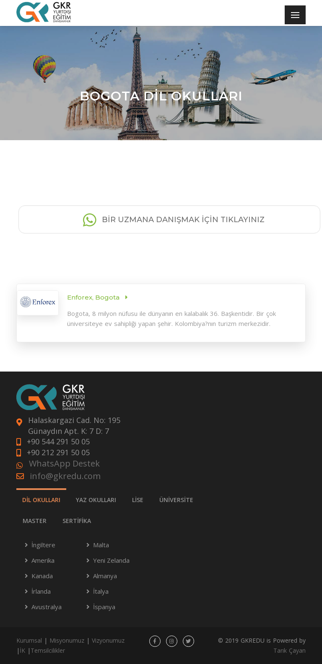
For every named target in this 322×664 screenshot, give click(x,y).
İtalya (101, 591)
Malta (101, 545)
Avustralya (46, 606)
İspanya (104, 606)
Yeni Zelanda (111, 560)
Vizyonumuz (108, 640)
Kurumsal (29, 640)
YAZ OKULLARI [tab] (96, 500)
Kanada (42, 576)
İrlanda (41, 591)
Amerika (43, 560)
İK (22, 650)
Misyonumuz (66, 640)
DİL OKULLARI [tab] (41, 500)
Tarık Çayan (289, 650)
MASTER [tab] (35, 521)
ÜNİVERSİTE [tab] (176, 500)
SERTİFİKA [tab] (76, 521)
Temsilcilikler (48, 650)
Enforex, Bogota (94, 297)
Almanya (105, 576)
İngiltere (43, 545)
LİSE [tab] (137, 500)
